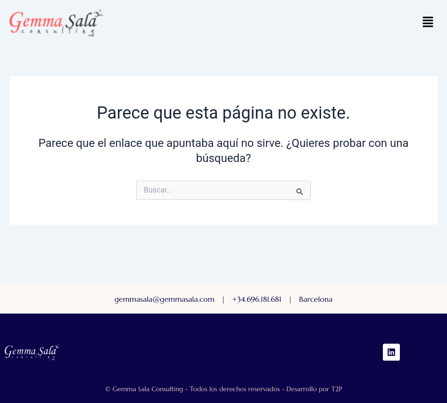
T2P (336, 389)
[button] (428, 23)
